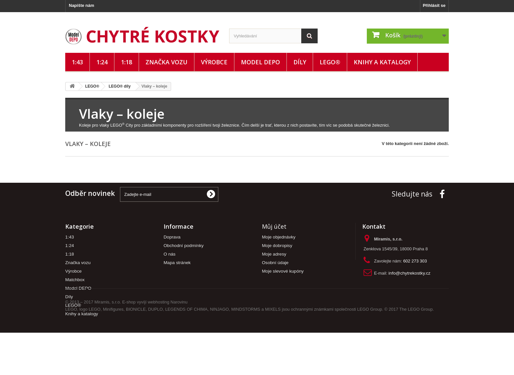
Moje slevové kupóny (283, 271)
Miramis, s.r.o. (107, 344)
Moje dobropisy (277, 245)
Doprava (172, 237)
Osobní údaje (275, 262)
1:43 (77, 62)
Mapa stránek (177, 262)
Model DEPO (260, 62)
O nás (169, 254)
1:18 (126, 62)
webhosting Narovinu (168, 344)
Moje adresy (274, 254)
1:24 (102, 62)
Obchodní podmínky (184, 245)
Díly (299, 62)
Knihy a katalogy (382, 62)
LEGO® (330, 62)
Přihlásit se (434, 5)
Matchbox (75, 279)
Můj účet (274, 226)
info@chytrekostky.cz (409, 273)
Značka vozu (167, 62)
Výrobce (214, 62)
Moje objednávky (278, 237)
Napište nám (81, 5)
